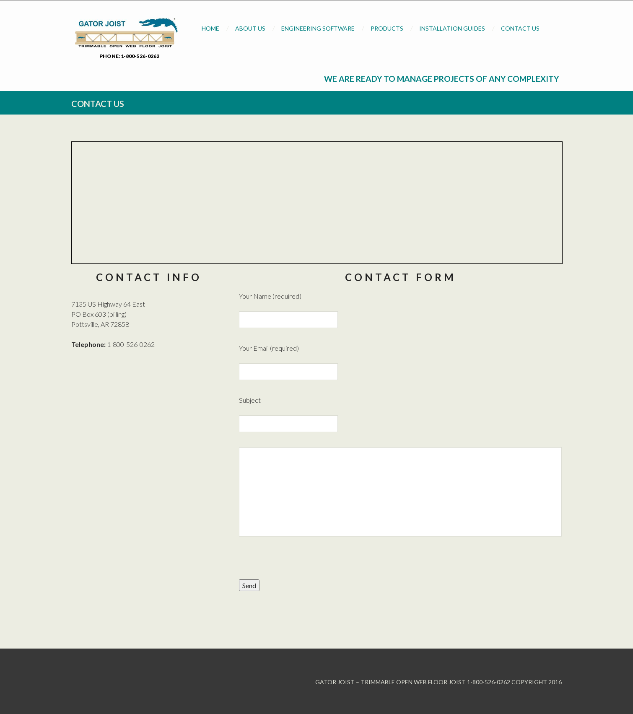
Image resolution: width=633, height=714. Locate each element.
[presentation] (302, 563)
